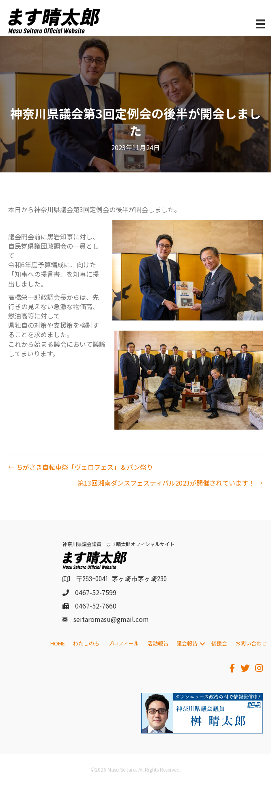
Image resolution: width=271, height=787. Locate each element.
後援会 (219, 643)
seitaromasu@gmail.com (111, 619)
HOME (57, 643)
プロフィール (123, 643)
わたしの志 (86, 643)
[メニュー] (260, 24)
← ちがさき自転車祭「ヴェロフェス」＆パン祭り (80, 467)
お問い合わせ (251, 643)
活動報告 (157, 643)
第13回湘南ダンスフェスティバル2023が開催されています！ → (170, 483)
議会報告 (187, 643)
